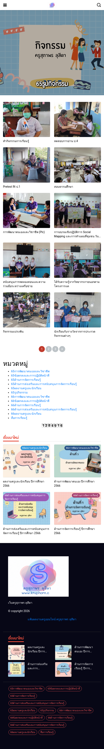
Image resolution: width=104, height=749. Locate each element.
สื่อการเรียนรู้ (19, 417)
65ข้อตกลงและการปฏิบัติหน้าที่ (30, 375)
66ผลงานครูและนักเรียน (26, 413)
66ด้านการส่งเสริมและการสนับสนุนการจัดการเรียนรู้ (44, 409)
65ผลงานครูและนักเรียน (26, 388)
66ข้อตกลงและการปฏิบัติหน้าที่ (30, 401)
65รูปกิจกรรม (19, 392)
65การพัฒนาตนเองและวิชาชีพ (30, 371)
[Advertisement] (52, 47)
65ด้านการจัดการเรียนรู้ (26, 379)
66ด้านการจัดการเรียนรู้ (26, 405)
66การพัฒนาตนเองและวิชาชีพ (30, 396)
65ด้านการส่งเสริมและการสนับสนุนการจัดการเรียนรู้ (44, 384)
